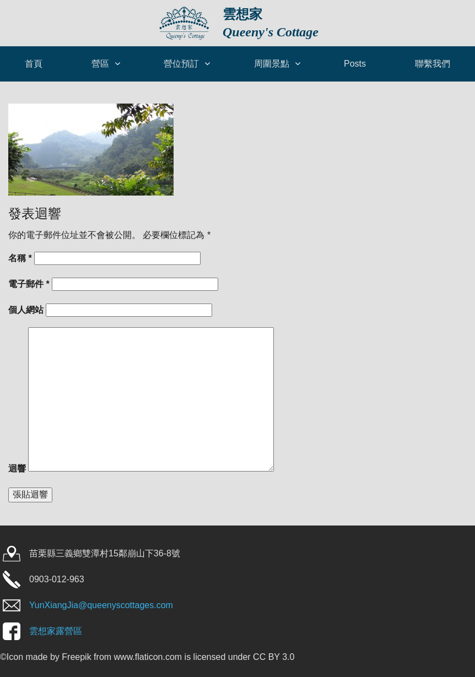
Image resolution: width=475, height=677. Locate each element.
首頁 (33, 63)
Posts (355, 63)
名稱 (20, 258)
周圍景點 (271, 63)
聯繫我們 (432, 63)
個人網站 (26, 310)
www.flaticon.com (148, 657)
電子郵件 (29, 284)
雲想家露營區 (55, 631)
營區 (100, 63)
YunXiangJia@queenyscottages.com (101, 605)
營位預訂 (181, 63)
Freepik (76, 657)
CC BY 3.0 (273, 657)
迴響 (17, 468)
